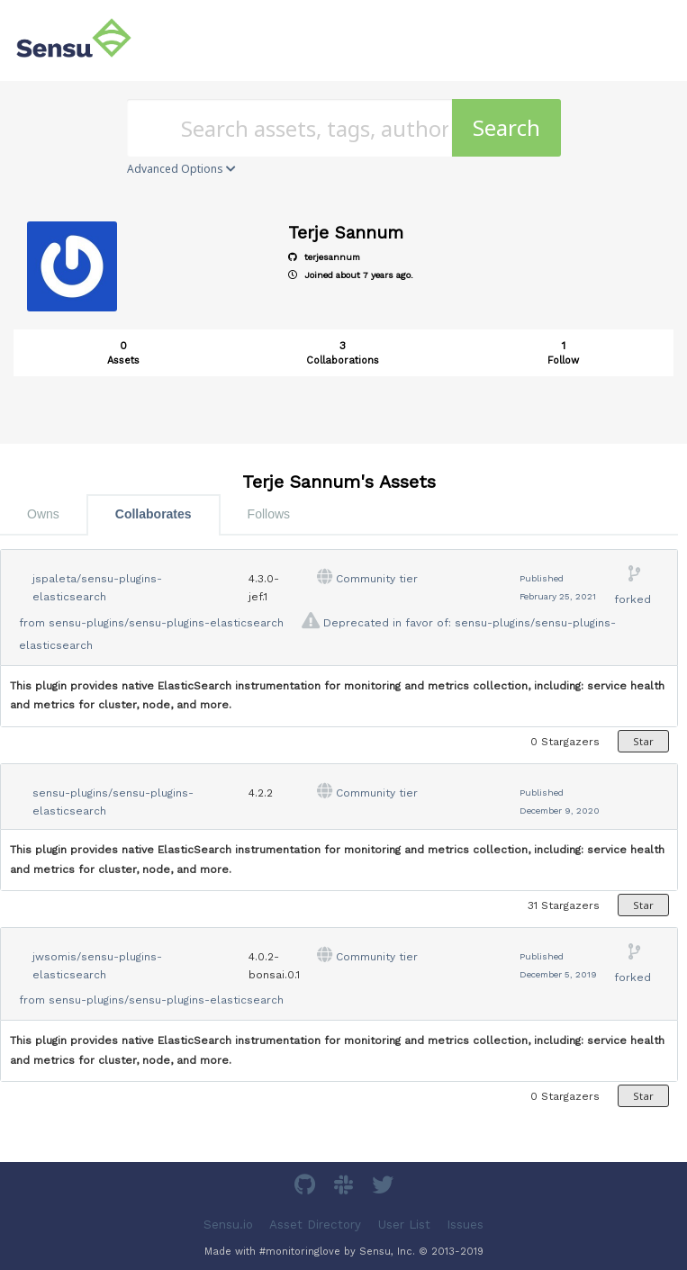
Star (643, 741)
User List (404, 1223)
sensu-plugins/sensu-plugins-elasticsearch (166, 623)
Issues (465, 1223)
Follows (269, 514)
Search (506, 127)
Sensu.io (228, 1223)
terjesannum (324, 257)
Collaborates (153, 514)
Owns (43, 514)
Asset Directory (315, 1223)
